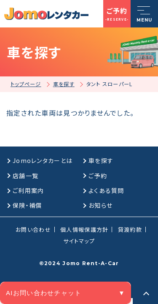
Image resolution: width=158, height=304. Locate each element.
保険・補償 (27, 205)
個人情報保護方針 (84, 229)
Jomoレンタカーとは (42, 160)
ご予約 (97, 175)
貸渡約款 (130, 229)
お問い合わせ (33, 229)
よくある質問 (106, 190)
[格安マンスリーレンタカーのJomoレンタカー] (46, 14)
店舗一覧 (25, 175)
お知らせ (100, 205)
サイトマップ (79, 241)
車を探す (100, 160)
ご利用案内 (28, 190)
